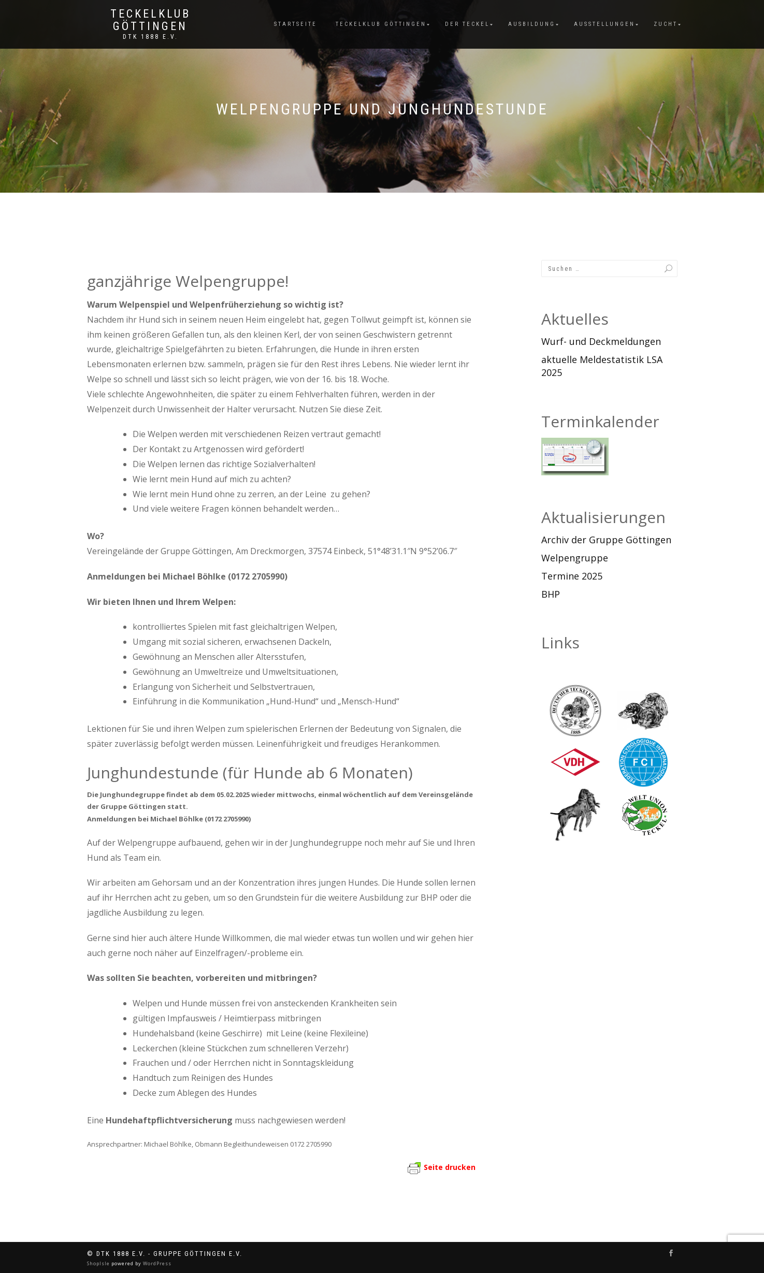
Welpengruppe (574, 558)
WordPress (156, 1263)
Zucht (665, 24)
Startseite (295, 24)
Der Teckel (467, 24)
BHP (550, 594)
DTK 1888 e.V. (150, 36)
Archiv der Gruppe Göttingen (606, 539)
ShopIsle (99, 1263)
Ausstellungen (604, 24)
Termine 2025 (571, 576)
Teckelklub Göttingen (150, 20)
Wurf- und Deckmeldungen (601, 341)
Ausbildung (531, 24)
